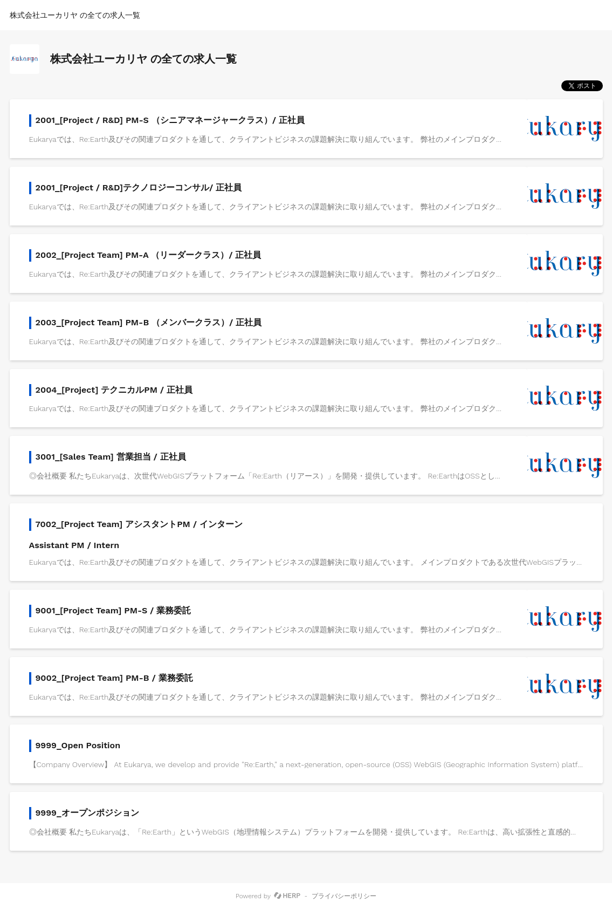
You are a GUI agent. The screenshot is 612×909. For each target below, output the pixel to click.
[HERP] (287, 896)
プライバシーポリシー (344, 896)
